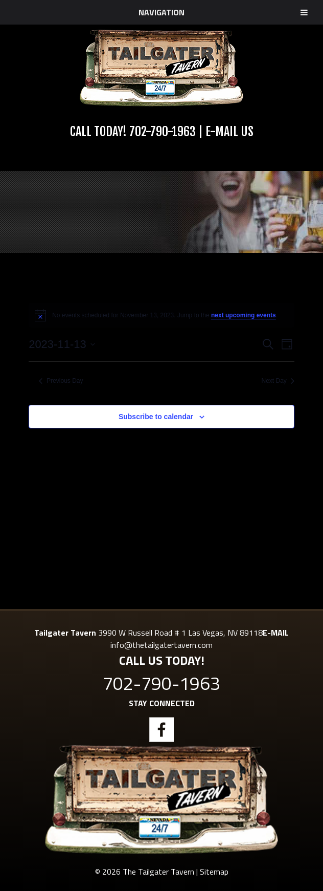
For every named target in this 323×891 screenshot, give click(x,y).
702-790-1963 (162, 131)
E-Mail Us (229, 131)
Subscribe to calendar (156, 416)
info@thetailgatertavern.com (161, 645)
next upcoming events (243, 315)
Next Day (278, 380)
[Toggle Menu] (304, 12)
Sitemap (214, 871)
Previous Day (61, 380)
